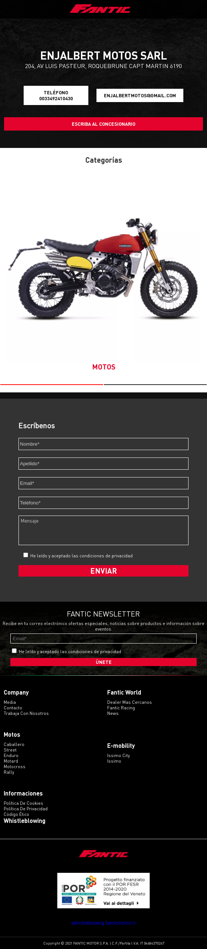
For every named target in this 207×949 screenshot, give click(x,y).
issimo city (118, 755)
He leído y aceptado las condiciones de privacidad (81, 555)
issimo (114, 761)
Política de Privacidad (26, 808)
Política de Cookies (23, 803)
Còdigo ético (16, 814)
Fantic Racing (121, 707)
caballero (14, 744)
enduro (11, 755)
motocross (15, 766)
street (10, 750)
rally (9, 772)
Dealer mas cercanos (129, 702)
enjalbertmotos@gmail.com (140, 95)
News (113, 713)
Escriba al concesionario (103, 124)
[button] (51, 384)
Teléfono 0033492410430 (56, 95)
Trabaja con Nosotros (26, 713)
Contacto (13, 707)
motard (11, 761)
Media (10, 702)
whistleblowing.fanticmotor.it (103, 922)
